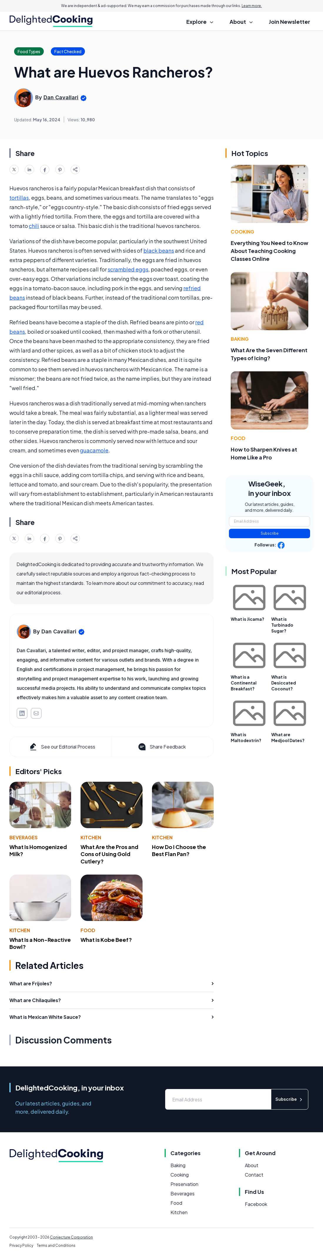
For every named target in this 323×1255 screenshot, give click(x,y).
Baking (240, 339)
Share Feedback (161, 746)
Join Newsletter (289, 21)
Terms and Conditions (56, 1245)
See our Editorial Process (62, 746)
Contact (254, 1175)
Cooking (242, 232)
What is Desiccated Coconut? (283, 682)
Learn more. (252, 6)
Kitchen (91, 837)
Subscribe (270, 533)
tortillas (19, 197)
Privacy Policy (21, 1245)
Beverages (23, 837)
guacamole (94, 450)
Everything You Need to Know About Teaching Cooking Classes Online (269, 250)
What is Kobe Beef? (106, 939)
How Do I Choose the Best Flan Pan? (179, 850)
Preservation (184, 1184)
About (251, 1165)
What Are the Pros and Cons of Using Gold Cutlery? (109, 854)
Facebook (256, 1204)
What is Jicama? (247, 619)
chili (34, 225)
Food (88, 930)
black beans (158, 250)
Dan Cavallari (60, 97)
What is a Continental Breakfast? (244, 682)
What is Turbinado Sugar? (282, 624)
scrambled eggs (128, 269)
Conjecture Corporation (71, 1237)
